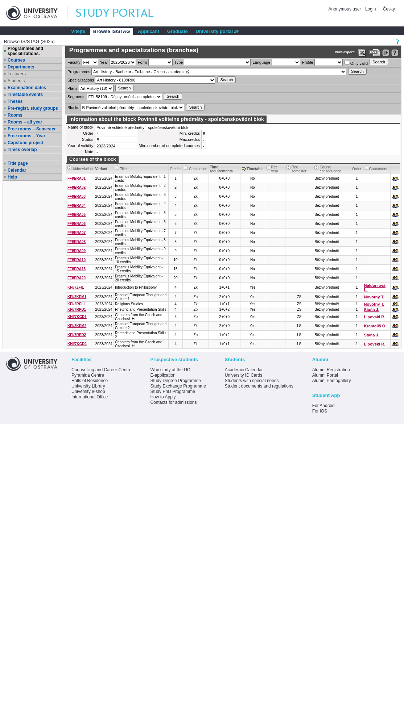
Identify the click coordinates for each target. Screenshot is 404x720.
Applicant (148, 31)
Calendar (17, 170)
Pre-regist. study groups (33, 108)
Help (12, 177)
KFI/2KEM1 (76, 297)
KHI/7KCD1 (77, 317)
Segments (76, 97)
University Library (88, 386)
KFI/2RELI (75, 304)
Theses (15, 101)
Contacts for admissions (173, 402)
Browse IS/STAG (111, 31)
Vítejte (78, 31)
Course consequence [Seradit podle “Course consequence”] (330, 169)
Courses (16, 60)
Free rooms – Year (26, 135)
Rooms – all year (25, 122)
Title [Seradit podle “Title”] (123, 169)
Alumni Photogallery (331, 380)
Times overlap (22, 149)
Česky (389, 9)
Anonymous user (345, 9)
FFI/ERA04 (76, 206)
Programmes (78, 72)
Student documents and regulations (259, 386)
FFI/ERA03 (76, 196)
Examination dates (27, 87)
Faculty (73, 62)
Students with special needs (252, 380)
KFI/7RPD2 (76, 335)
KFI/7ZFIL (75, 287)
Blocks (73, 107)
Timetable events (25, 94)
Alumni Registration (331, 369)
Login (370, 9)
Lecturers (17, 73)
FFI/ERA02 (76, 187)
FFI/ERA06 (76, 224)
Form (142, 62)
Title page (18, 163)
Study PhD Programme (172, 391)
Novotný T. (374, 297)
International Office (89, 396)
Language (261, 62)
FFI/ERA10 (76, 260)
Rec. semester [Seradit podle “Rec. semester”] (299, 169)
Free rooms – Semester (32, 128)
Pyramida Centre (87, 375)
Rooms (15, 115)
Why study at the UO (170, 369)
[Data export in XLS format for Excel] (362, 52)
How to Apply (163, 396)
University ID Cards (243, 375)
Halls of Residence (89, 380)
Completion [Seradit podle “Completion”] (198, 169)
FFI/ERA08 (76, 242)
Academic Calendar (244, 369)
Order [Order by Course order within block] (357, 169)
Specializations (80, 80)
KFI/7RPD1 (76, 309)
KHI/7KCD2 (77, 344)
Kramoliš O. (375, 326)
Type (178, 62)
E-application (162, 375)
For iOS (319, 411)
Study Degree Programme (175, 380)
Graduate (177, 31)
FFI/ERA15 (76, 269)
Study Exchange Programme (178, 386)
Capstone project (25, 142)
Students (16, 80)
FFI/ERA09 (76, 251)
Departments (21, 67)
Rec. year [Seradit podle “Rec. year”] (275, 169)
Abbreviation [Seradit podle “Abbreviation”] (83, 169)
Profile (307, 62)
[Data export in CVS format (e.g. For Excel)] (374, 52)
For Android (323, 405)
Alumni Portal (325, 375)
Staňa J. (371, 309)
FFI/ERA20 (76, 278)
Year (104, 62)
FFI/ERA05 (76, 215)
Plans (72, 88)
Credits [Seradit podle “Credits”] (175, 169)
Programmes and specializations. (25, 51)
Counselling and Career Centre (101, 369)
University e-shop (88, 391)
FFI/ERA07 (76, 233)
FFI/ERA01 (76, 178)
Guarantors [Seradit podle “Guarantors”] (378, 169)
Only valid (356, 63)
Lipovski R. (375, 317)
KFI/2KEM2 (76, 326)
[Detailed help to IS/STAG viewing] (395, 52)
